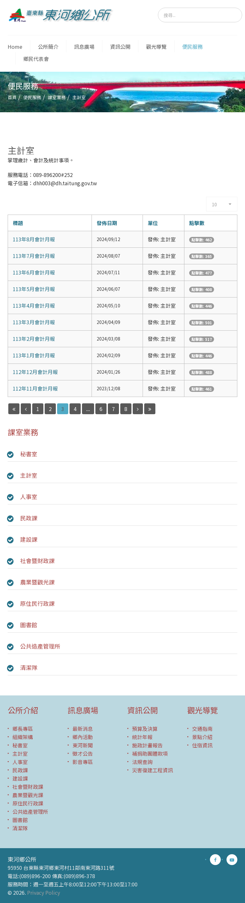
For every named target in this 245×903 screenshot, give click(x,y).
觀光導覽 (156, 46)
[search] (200, 15)
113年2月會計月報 (34, 338)
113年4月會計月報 (34, 305)
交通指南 (202, 728)
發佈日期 (107, 223)
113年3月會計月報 (34, 322)
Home (15, 46)
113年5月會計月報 (34, 289)
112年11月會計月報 (35, 388)
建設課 (28, 539)
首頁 (12, 97)
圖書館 (28, 624)
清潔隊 (28, 667)
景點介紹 (202, 737)
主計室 (28, 475)
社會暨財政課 (37, 560)
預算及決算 (145, 728)
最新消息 (82, 728)
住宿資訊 (202, 745)
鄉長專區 (22, 728)
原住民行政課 (37, 603)
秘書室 (28, 454)
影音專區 (82, 762)
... (88, 409)
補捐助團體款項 (150, 753)
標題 (18, 223)
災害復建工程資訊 (152, 770)
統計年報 (142, 737)
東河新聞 (82, 745)
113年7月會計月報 (34, 256)
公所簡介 (48, 46)
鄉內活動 (82, 737)
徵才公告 (82, 753)
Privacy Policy (43, 892)
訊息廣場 (84, 46)
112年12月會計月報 (35, 372)
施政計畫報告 (147, 745)
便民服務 (192, 46)
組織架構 (22, 737)
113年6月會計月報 (34, 272)
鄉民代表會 (36, 58)
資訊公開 (120, 46)
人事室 (28, 496)
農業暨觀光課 (37, 582)
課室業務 (57, 97)
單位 (153, 223)
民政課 (28, 518)
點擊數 (196, 223)
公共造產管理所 (40, 646)
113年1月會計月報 (34, 355)
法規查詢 (142, 762)
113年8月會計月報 (34, 239)
